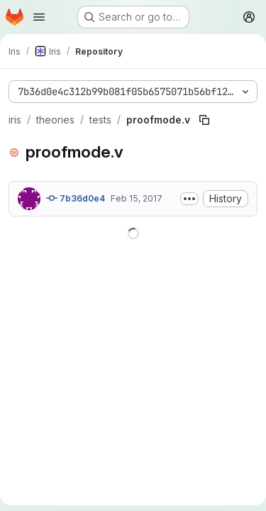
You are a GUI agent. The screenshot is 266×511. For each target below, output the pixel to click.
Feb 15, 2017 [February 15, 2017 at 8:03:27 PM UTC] (136, 198)
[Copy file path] (204, 120)
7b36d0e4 (75, 198)
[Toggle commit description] (189, 198)
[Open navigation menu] (39, 17)
